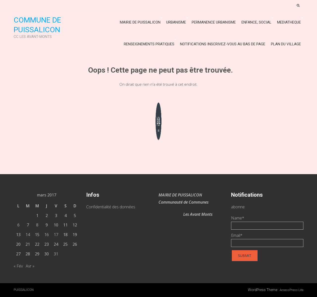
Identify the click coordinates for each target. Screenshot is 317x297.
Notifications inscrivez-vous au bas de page (222, 44)
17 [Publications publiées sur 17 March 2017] (56, 234)
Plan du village (286, 44)
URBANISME (176, 22)
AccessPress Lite (291, 290)
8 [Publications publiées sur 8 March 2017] (37, 225)
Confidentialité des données (110, 207)
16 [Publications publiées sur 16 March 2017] (46, 234)
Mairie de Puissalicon (140, 22)
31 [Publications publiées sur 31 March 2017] (56, 254)
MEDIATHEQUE (289, 22)
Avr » (30, 266)
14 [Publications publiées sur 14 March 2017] (28, 234)
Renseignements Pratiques (149, 44)
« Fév (18, 266)
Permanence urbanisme (214, 22)
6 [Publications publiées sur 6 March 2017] (18, 225)
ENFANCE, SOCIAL (256, 22)
